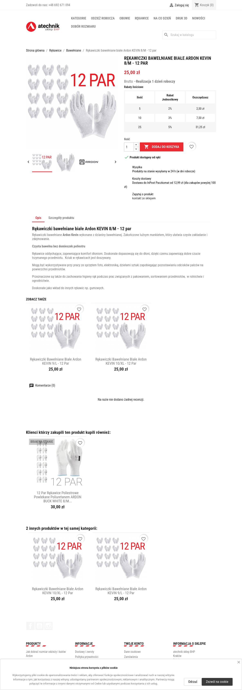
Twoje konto (134, 644)
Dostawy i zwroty (84, 651)
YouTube (39, 626)
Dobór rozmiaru (83, 26)
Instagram (48, 626)
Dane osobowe (132, 651)
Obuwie (124, 18)
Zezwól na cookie (217, 682)
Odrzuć (192, 682)
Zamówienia (131, 656)
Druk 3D (181, 18)
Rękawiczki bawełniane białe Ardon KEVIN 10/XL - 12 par (121, 361)
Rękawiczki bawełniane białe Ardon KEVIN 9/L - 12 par (55, 361)
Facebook (30, 626)
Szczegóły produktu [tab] (61, 218)
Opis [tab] (38, 218)
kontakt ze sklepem (144, 198)
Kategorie (78, 18)
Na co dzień (162, 18)
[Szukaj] (189, 35)
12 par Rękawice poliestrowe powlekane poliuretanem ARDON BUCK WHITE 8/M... (57, 497)
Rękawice (142, 18)
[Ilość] (129, 146)
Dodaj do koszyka (161, 147)
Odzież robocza (102, 18)
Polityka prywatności (86, 656)
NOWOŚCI (198, 18)
